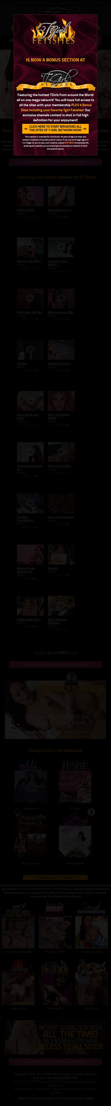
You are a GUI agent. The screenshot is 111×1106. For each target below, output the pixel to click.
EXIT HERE (69, 142)
